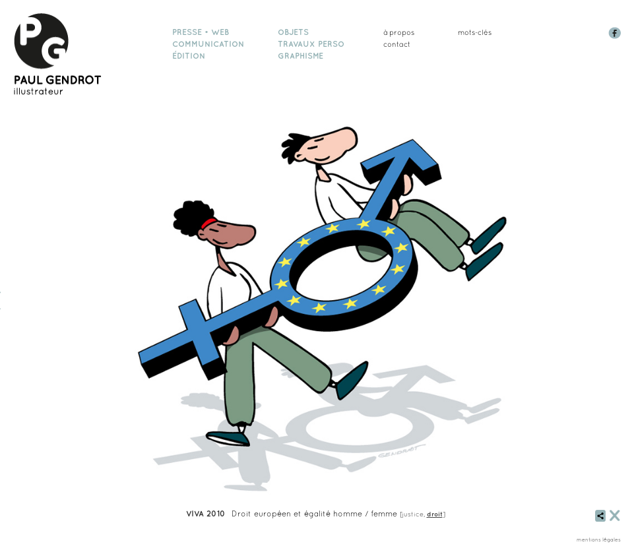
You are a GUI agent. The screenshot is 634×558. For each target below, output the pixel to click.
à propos (398, 32)
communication (208, 44)
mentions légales (599, 539)
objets (293, 32)
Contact (396, 44)
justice (413, 514)
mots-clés (474, 32)
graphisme (300, 56)
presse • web (200, 32)
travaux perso (311, 44)
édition (188, 56)
